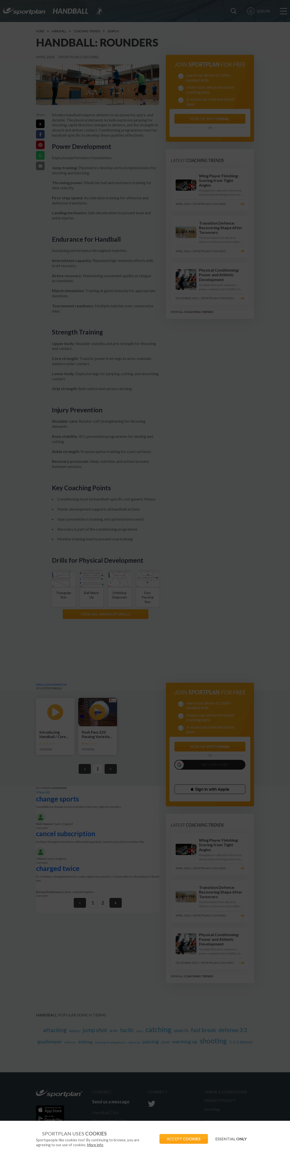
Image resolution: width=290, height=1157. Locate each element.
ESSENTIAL (231, 1138)
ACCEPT (184, 1138)
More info (95, 1145)
